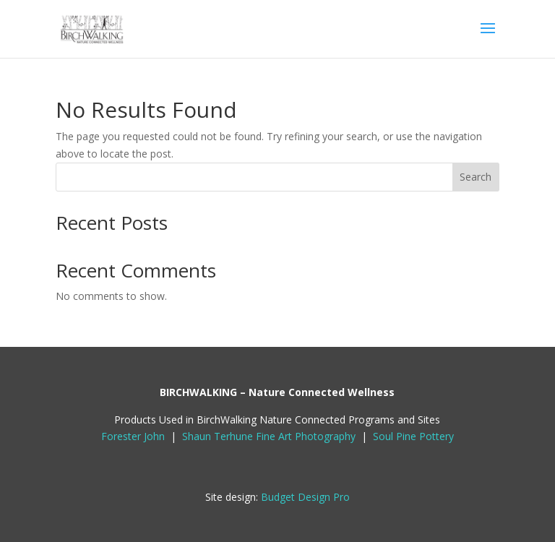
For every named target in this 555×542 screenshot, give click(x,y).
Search (475, 177)
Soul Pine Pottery (413, 436)
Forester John (133, 436)
